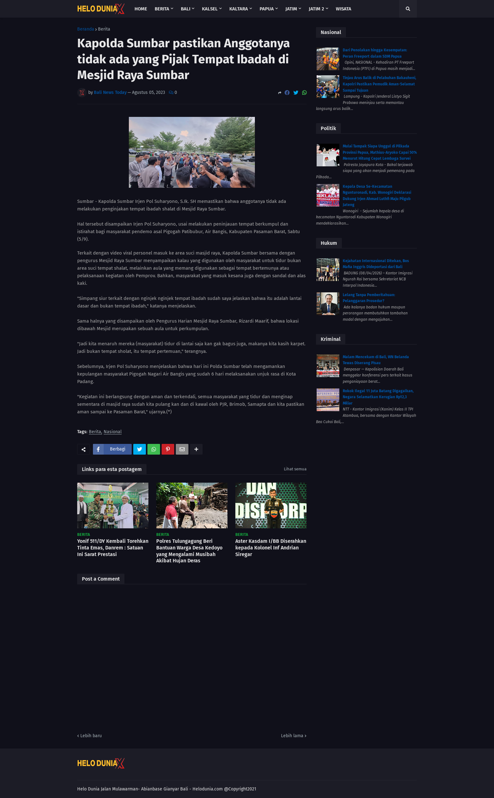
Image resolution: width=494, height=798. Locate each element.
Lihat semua (295, 469)
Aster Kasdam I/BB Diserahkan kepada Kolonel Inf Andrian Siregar (270, 547)
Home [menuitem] (141, 9)
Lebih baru (91, 735)
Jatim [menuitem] (291, 9)
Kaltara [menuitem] (238, 9)
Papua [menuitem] (267, 9)
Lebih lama (292, 735)
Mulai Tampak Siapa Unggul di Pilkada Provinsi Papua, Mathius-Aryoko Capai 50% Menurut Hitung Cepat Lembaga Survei (380, 152)
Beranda (85, 29)
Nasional (113, 432)
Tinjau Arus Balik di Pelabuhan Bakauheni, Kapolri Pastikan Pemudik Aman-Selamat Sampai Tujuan (379, 84)
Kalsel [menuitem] (210, 9)
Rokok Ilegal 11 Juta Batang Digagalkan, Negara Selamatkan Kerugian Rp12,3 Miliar (378, 397)
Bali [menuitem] (185, 9)
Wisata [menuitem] (343, 9)
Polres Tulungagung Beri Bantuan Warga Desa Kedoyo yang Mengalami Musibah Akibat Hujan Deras (189, 551)
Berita (104, 29)
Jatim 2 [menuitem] (316, 9)
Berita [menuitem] (162, 9)
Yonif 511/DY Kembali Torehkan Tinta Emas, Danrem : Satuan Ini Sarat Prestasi (112, 547)
